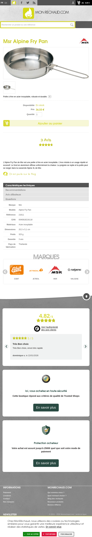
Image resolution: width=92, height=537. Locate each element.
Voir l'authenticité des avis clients (49, 328)
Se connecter (73, 2)
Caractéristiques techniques (20, 185)
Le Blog (14, 2)
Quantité (31, 114)
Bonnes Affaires (54, 505)
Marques (46, 256)
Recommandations (15, 190)
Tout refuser (49, 534)
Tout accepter (31, 534)
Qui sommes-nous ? (56, 492)
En (6, 3)
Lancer (72, 25)
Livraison (7, 496)
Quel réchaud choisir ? (57, 496)
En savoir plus (46, 407)
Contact (6, 499)
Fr (2, 3)
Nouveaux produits (55, 502)
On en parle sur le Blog (22, 175)
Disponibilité (28, 105)
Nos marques (8, 502)
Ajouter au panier (50, 123)
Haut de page (86, 296)
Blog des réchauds (55, 499)
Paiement (7, 492)
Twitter (28, 2)
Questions (11, 199)
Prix (33, 109)
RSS (34, 2)
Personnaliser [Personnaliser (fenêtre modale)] (66, 534)
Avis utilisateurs (13, 194)
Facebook (21, 2)
